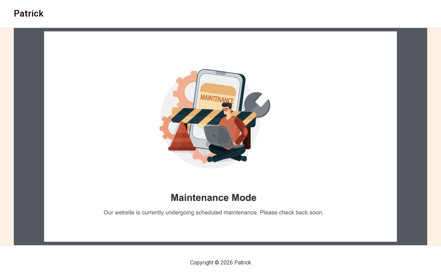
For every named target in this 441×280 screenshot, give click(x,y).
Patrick (28, 13)
